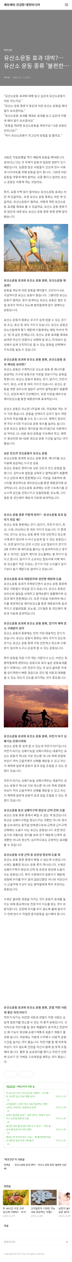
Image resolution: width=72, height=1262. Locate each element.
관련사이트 (9, 1242)
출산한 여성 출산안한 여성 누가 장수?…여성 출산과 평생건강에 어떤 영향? (28, 1127)
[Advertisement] (36, 957)
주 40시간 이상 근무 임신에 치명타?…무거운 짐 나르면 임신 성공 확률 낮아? (27, 1094)
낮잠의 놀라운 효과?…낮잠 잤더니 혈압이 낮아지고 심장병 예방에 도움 (28, 1116)
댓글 (6, 1225)
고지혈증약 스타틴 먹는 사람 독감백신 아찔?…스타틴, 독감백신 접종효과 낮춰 (28, 1105)
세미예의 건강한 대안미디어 (22, 5)
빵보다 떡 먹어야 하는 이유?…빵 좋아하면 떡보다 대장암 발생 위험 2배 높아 (28, 1138)
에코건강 (11, 1086)
